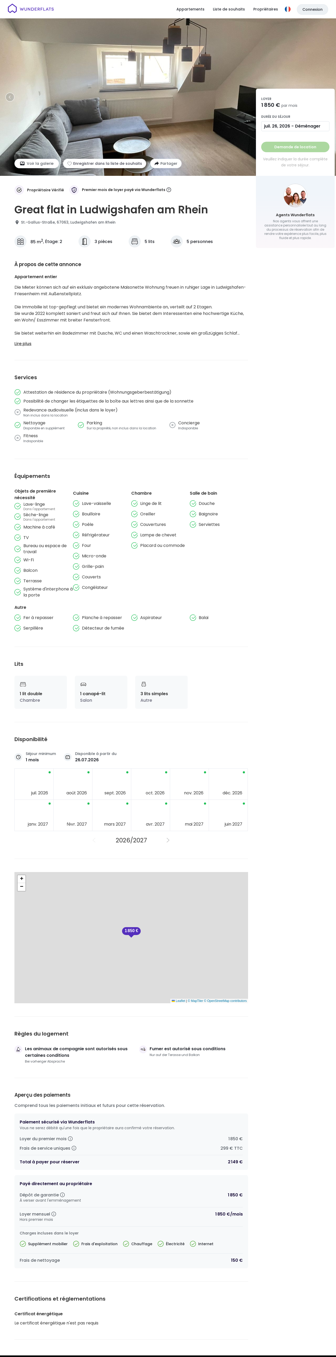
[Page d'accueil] (31, 9)
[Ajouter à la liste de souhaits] (104, 163)
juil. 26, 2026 (277, 126)
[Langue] (287, 9)
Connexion (312, 9)
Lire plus (23, 344)
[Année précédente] (94, 840)
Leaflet (178, 1001)
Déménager (308, 126)
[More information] (168, 190)
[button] (131, 932)
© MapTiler (195, 1001)
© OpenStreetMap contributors (225, 1001)
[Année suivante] (168, 840)
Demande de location (295, 147)
